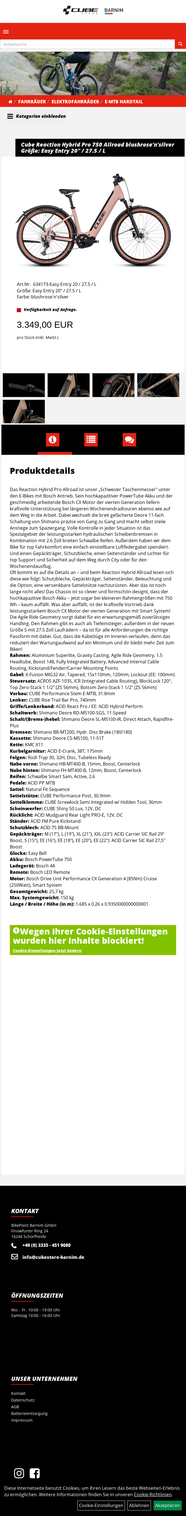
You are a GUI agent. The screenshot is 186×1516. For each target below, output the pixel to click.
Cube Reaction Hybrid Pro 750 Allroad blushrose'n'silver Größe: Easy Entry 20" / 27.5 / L (97, 147)
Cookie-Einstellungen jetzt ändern (47, 950)
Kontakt (18, 1393)
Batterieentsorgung (29, 1413)
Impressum (21, 1420)
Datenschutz (23, 1400)
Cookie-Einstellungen (101, 1505)
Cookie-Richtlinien (153, 1494)
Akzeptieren (167, 1505)
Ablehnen (139, 1505)
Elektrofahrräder (75, 102)
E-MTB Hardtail (124, 102)
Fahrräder (32, 102)
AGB (15, 1406)
